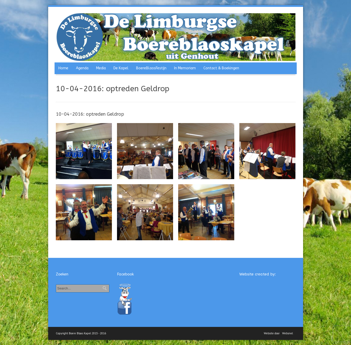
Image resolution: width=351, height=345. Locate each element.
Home (63, 68)
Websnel (287, 333)
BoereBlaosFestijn (151, 68)
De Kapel (120, 68)
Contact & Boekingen (221, 68)
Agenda (82, 68)
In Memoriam (185, 68)
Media (101, 68)
